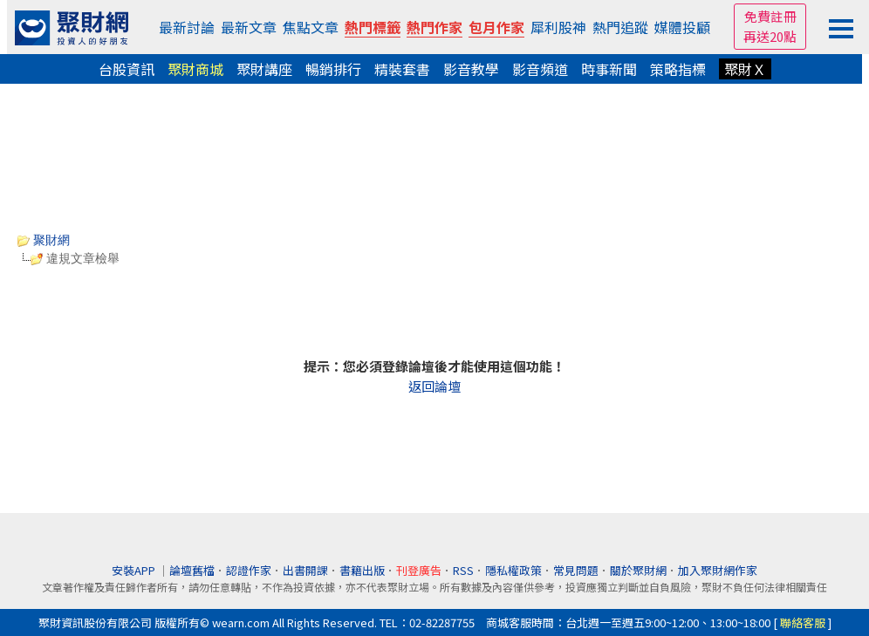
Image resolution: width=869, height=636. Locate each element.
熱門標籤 (372, 27)
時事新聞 (609, 68)
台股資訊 (126, 68)
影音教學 (471, 68)
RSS (463, 570)
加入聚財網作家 (717, 570)
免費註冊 (770, 16)
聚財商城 (195, 68)
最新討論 (187, 27)
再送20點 (770, 36)
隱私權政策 (513, 570)
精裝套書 (402, 68)
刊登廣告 (418, 570)
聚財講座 (264, 68)
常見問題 (576, 570)
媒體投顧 (682, 27)
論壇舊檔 (192, 570)
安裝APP (135, 570)
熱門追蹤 (620, 27)
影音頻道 (540, 68)
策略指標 (678, 68)
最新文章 (249, 27)
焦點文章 (311, 27)
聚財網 (43, 240)
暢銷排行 (333, 68)
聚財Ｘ (745, 68)
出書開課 (305, 570)
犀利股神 (558, 27)
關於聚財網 (638, 570)
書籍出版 (362, 570)
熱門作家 (434, 27)
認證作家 (248, 570)
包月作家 (496, 27)
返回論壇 (434, 386)
